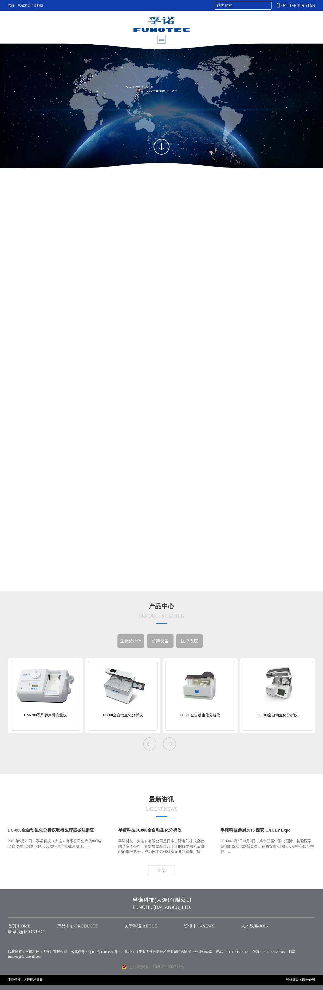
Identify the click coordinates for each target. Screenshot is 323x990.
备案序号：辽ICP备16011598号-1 (96, 952)
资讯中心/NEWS (199, 926)
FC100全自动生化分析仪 (278, 715)
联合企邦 (308, 980)
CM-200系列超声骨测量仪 (45, 715)
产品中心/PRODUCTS (77, 926)
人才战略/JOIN (255, 926)
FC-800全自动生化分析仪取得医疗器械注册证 (51, 830)
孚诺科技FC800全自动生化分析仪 (150, 830)
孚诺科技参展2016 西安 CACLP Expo (255, 830)
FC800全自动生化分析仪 (123, 715)
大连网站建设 (33, 979)
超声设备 (160, 641)
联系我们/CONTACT (27, 931)
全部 (161, 870)
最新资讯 (161, 806)
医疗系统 (189, 641)
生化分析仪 (130, 641)
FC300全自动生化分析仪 (200, 715)
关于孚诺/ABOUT (140, 926)
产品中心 (161, 613)
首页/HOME (19, 926)
